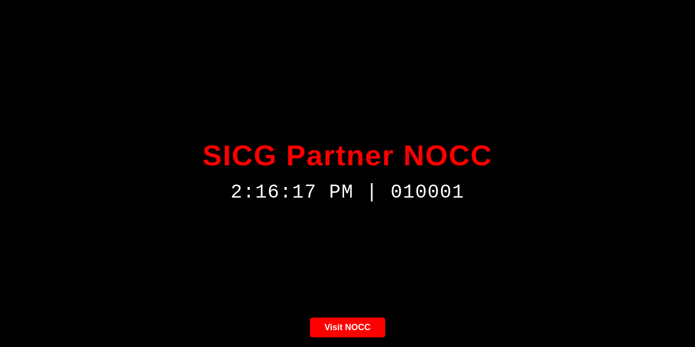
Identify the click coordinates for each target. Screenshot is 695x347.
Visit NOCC (347, 327)
